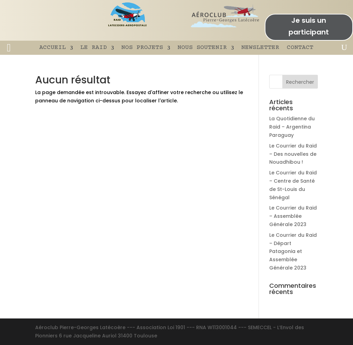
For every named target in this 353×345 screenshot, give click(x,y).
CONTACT (300, 47)
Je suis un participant (309, 26)
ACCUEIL (52, 47)
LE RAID (93, 47)
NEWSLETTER (260, 47)
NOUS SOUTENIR (202, 47)
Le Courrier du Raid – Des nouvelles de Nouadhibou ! (293, 154)
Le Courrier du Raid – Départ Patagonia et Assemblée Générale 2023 (293, 251)
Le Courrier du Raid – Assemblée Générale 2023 (293, 216)
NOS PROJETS (142, 47)
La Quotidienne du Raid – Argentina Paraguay (292, 127)
